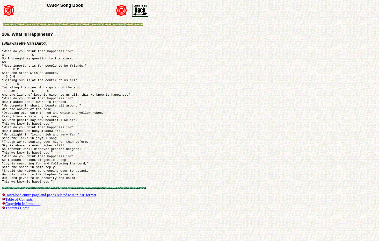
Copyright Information (22, 230)
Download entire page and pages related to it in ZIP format (50, 222)
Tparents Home (17, 235)
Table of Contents (19, 226)
